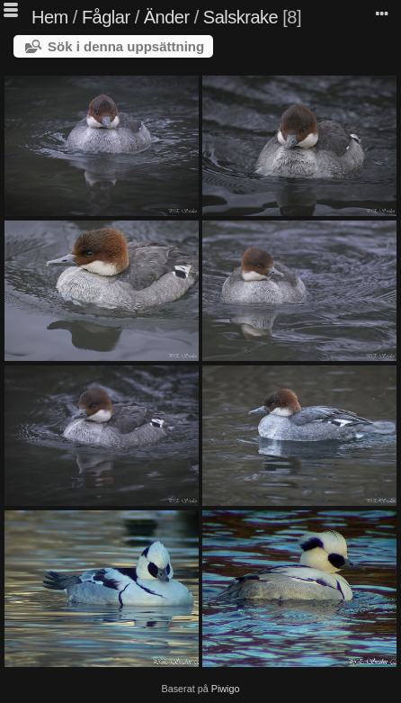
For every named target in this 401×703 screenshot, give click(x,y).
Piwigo (225, 688)
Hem (49, 17)
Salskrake (240, 17)
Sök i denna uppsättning (126, 46)
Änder (167, 17)
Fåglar (106, 17)
